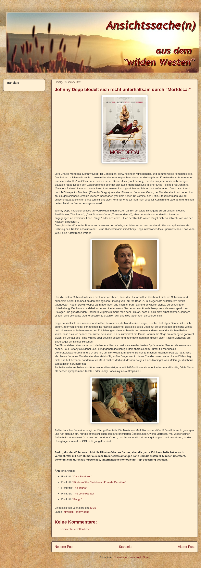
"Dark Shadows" (81, 476)
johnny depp (82, 511)
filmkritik (69, 511)
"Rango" (77, 499)
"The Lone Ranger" (83, 493)
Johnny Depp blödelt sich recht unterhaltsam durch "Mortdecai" (123, 89)
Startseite (125, 546)
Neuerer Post (64, 546)
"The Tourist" (79, 487)
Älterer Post (186, 546)
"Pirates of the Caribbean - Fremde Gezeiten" (98, 482)
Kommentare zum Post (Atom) (132, 557)
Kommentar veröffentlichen (75, 529)
